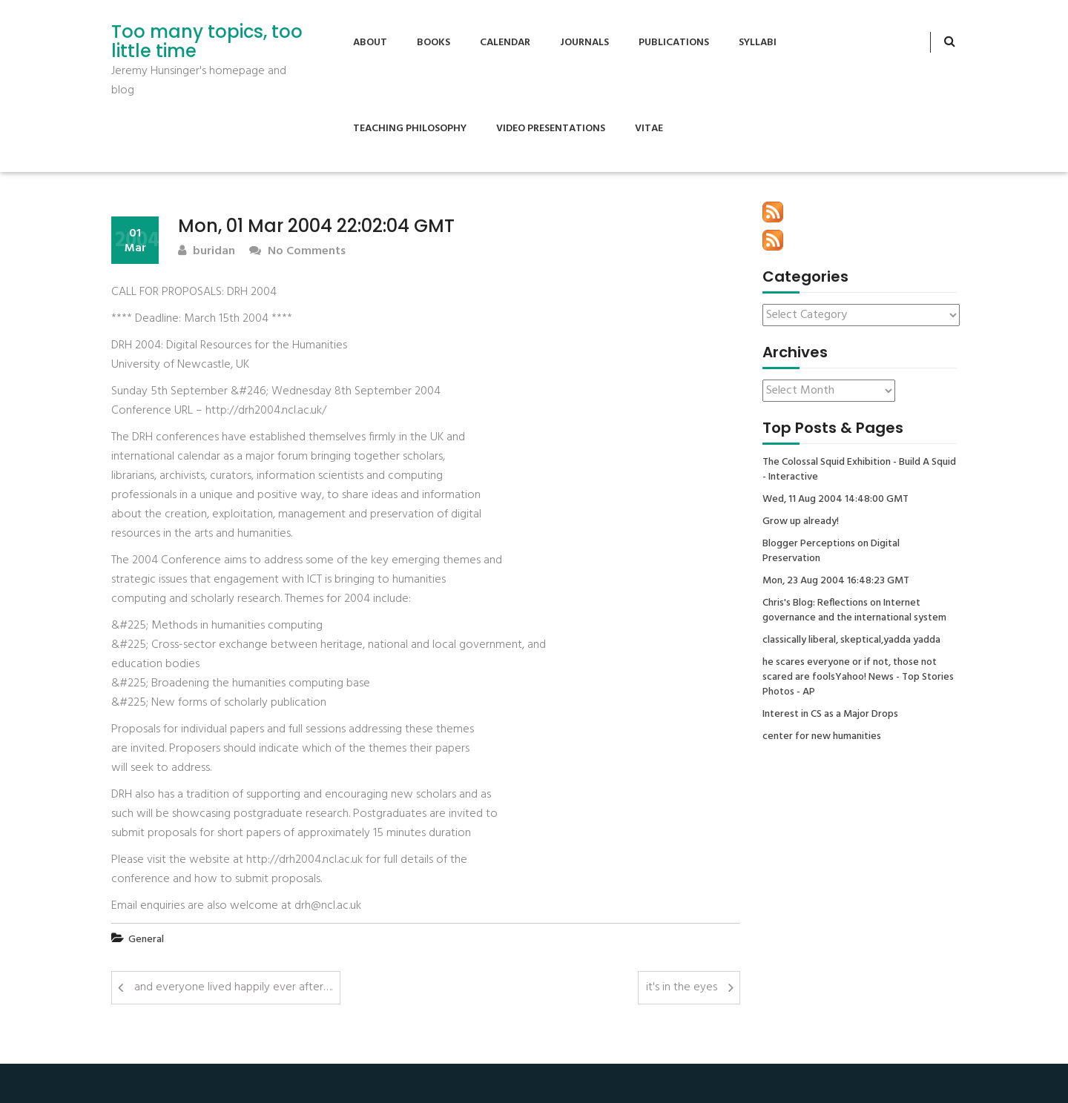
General (146, 939)
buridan (206, 251)
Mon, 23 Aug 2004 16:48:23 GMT (835, 581)
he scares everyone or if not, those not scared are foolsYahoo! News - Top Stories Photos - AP (858, 677)
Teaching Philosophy (410, 128)
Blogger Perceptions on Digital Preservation (831, 551)
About (370, 42)
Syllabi (758, 42)
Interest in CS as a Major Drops (830, 714)
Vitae (649, 128)
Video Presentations (550, 128)
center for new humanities (821, 736)
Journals (584, 42)
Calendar (505, 42)
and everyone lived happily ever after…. (233, 987)
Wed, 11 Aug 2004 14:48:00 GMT (835, 499)
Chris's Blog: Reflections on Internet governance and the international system (854, 611)
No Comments (297, 251)
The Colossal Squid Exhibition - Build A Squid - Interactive (859, 470)
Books (433, 42)
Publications (674, 42)
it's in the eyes (681, 987)
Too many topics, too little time (207, 42)
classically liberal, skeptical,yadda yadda (851, 640)
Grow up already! (800, 521)
